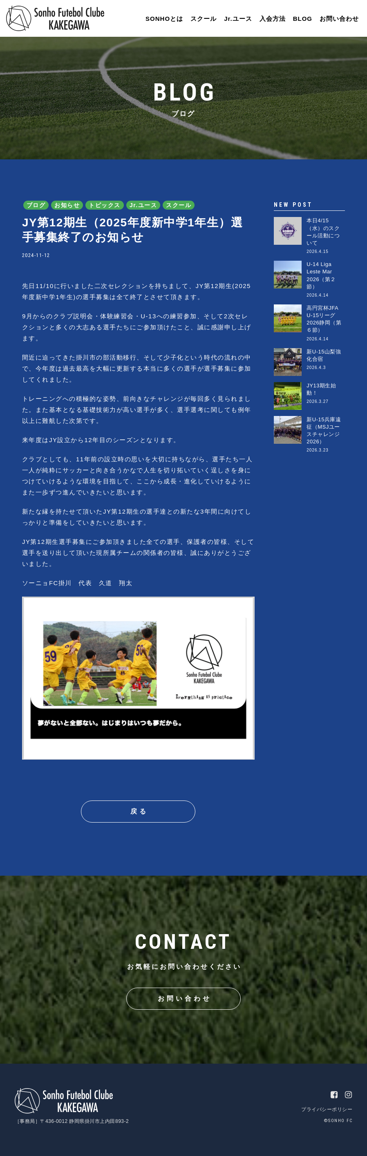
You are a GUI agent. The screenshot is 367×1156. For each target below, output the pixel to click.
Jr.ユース (238, 18)
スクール (203, 18)
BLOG (302, 18)
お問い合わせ (339, 18)
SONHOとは (164, 18)
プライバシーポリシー (326, 1109)
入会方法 (273, 18)
